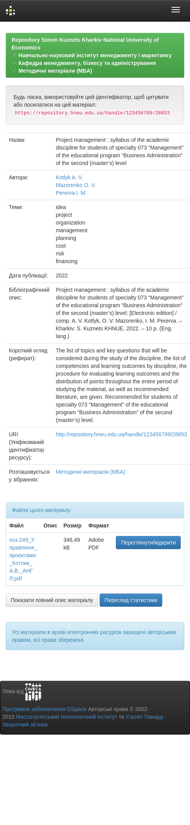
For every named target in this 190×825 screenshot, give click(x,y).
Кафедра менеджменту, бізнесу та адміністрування (87, 63)
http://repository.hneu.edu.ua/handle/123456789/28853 (121, 434)
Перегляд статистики (131, 600)
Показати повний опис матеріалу (52, 600)
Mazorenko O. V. (76, 185)
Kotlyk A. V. (69, 177)
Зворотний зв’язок (25, 724)
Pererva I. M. (71, 193)
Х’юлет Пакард (144, 717)
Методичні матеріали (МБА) (55, 71)
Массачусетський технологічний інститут (66, 717)
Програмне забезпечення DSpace (44, 709)
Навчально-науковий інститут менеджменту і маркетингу (95, 55)
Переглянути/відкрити (148, 542)
